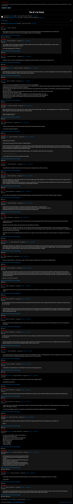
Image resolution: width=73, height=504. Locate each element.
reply (5, 35)
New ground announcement (11, 23)
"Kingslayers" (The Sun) (13, 17)
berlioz (3, 191)
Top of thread (27, 40)
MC (2, 217)
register (6, 20)
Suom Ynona (4, 27)
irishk (3, 401)
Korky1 (3, 285)
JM (2, 122)
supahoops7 (4, 175)
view (42, 17)
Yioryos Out (4, 56)
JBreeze (6, 136)
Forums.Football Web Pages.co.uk (18, 502)
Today (23, 40)
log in (2, 20)
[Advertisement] (66, 45)
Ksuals (7, 417)
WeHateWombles (9, 375)
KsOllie (3, 298)
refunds (70, 502)
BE (6, 278)
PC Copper (4, 40)
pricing (63, 502)
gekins (5, 164)
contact (60, 502)
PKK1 (6, 105)
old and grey (9, 431)
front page (15, 35)
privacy (67, 502)
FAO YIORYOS (9, 499)
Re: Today (21, 122)
